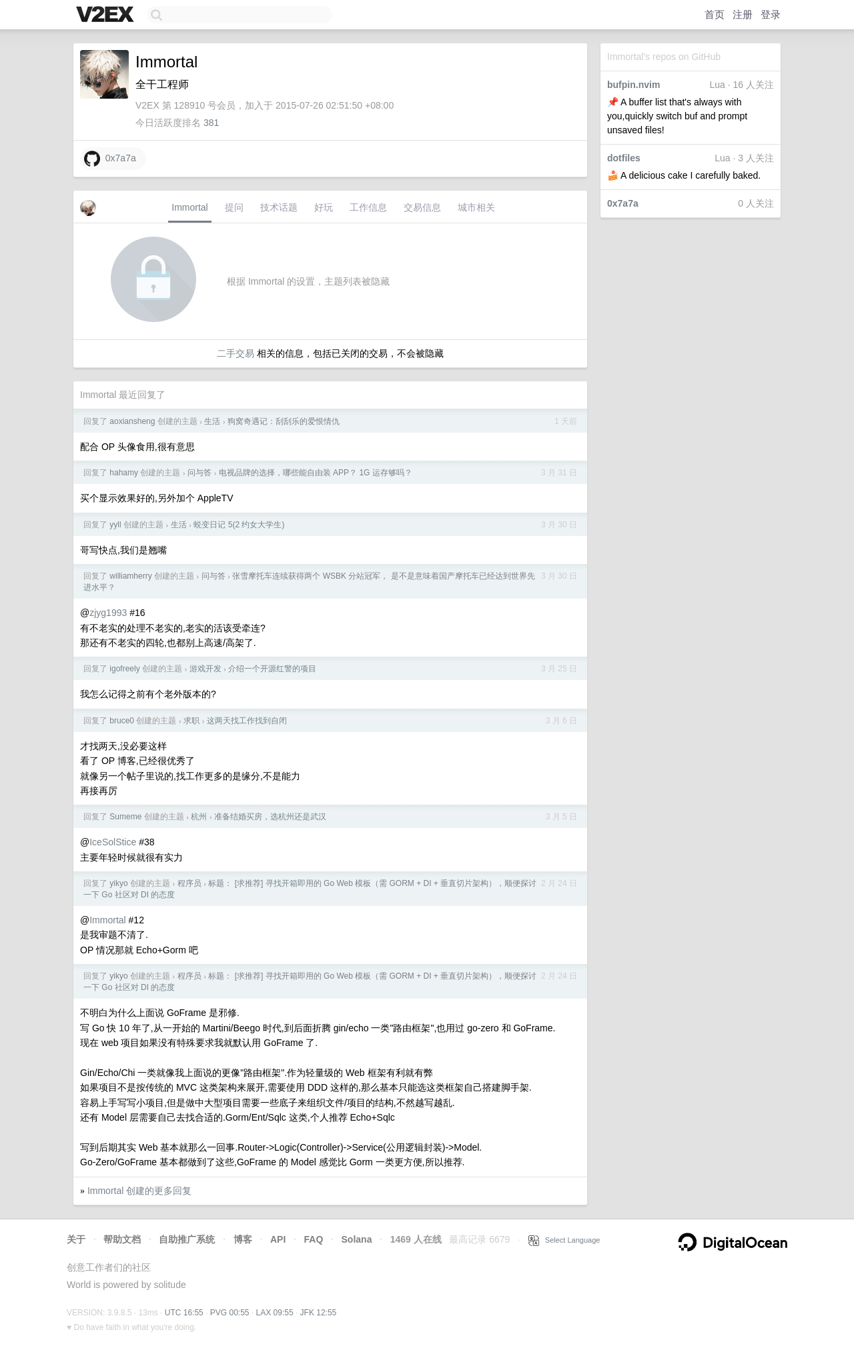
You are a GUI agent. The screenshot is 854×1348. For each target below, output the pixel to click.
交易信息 (422, 207)
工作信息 (368, 207)
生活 (212, 421)
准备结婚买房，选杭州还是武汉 (270, 816)
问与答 (199, 472)
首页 (715, 14)
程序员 (189, 883)
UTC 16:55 (184, 1312)
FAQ (314, 1239)
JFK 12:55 (318, 1312)
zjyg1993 (108, 612)
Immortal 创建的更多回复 (139, 1190)
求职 (191, 720)
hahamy (123, 472)
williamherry (130, 576)
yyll (115, 524)
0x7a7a (622, 203)
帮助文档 (122, 1239)
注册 (743, 14)
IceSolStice (112, 842)
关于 (76, 1239)
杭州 (199, 816)
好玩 (323, 207)
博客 (243, 1239)
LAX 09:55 (275, 1312)
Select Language (564, 1240)
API (278, 1239)
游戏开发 (205, 668)
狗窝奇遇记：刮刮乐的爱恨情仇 (284, 421)
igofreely (124, 668)
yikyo (118, 883)
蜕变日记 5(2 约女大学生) (238, 524)
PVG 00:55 (230, 1312)
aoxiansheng (132, 421)
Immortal (189, 207)
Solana (357, 1239)
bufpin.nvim (633, 84)
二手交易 (235, 353)
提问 (234, 207)
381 (211, 122)
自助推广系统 (187, 1239)
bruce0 (121, 720)
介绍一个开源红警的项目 (272, 668)
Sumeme (125, 816)
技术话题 (279, 207)
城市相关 (476, 207)
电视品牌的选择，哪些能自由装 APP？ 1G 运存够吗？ (315, 472)
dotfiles (623, 158)
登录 (771, 14)
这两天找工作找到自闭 (247, 720)
